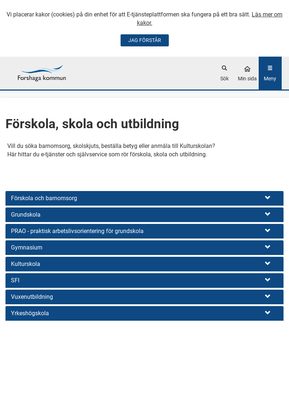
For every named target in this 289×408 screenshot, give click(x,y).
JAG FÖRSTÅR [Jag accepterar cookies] (144, 40)
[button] (144, 198)
